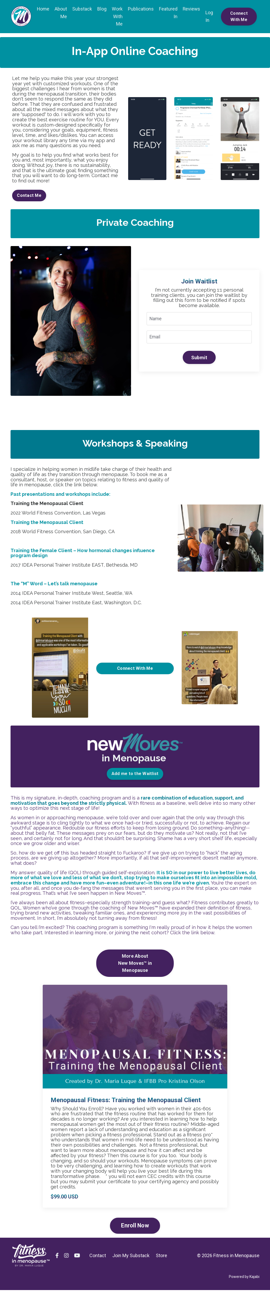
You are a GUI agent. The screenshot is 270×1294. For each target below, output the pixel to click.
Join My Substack (131, 1259)
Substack (82, 9)
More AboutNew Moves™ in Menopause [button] (135, 967)
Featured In (168, 12)
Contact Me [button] (29, 196)
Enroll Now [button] (135, 1229)
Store (161, 1259)
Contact (97, 1259)
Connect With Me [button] (239, 16)
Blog (102, 9)
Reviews (192, 9)
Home (43, 9)
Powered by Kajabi (244, 1280)
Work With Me (117, 16)
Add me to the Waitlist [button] (135, 776)
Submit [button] (199, 359)
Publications (141, 9)
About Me (61, 12)
